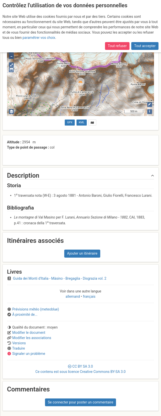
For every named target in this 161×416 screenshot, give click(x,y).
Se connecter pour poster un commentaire (80, 402)
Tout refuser (117, 46)
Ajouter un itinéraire (82, 253)
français (89, 296)
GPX (69, 122)
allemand (73, 296)
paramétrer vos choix (38, 38)
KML (81, 122)
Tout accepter (145, 46)
